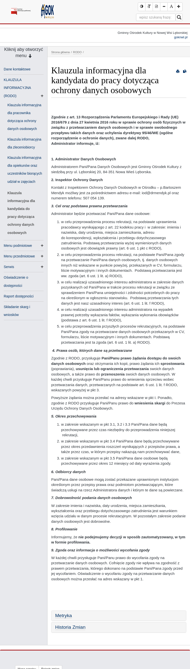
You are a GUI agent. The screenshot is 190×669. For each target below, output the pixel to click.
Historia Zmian (70, 627)
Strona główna (60, 52)
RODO (77, 52)
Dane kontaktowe (17, 69)
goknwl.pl (181, 37)
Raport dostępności (19, 296)
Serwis (9, 267)
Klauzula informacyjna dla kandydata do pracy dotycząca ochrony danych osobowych (21, 213)
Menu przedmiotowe (19, 256)
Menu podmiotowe (18, 246)
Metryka (63, 615)
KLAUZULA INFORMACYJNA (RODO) (17, 88)
